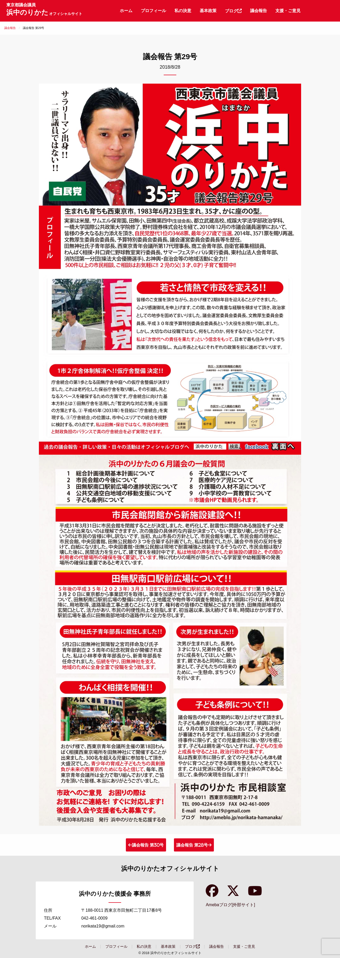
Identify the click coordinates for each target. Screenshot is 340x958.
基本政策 (208, 10)
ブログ (233, 11)
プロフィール (153, 10)
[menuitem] (126, 11)
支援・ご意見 (288, 10)
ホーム (126, 10)
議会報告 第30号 (148, 845)
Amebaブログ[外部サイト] (230, 905)
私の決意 (182, 10)
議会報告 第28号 (192, 845)
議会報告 (258, 10)
